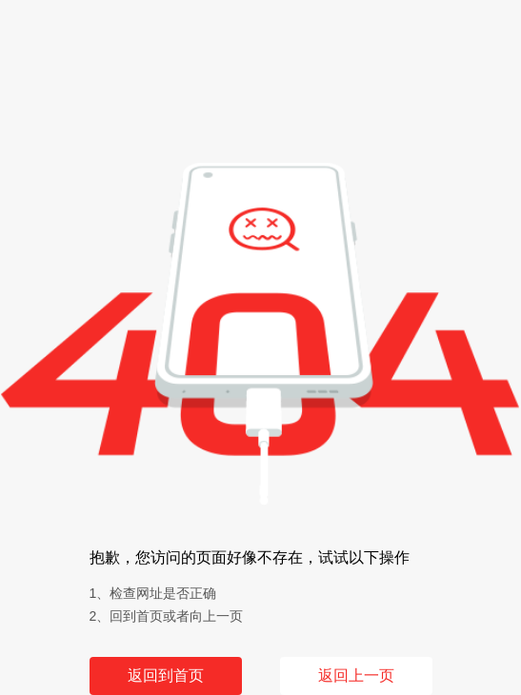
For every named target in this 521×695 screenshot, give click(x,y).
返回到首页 (166, 675)
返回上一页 (356, 675)
